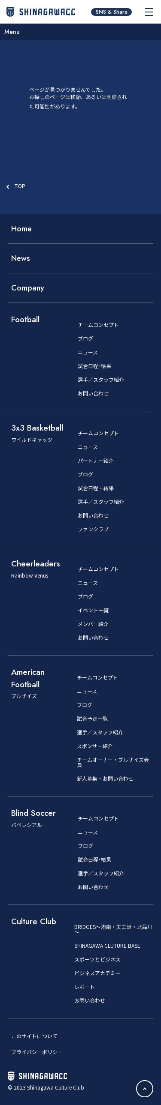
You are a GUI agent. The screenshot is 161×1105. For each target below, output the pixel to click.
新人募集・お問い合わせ (105, 778)
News (20, 258)
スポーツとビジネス (97, 959)
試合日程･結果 (94, 365)
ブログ (85, 338)
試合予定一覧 (92, 718)
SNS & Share (112, 12)
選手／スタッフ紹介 (101, 379)
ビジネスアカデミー (97, 973)
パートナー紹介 (96, 460)
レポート (84, 986)
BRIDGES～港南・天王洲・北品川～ (113, 929)
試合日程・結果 (96, 488)
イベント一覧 (93, 610)
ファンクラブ (93, 529)
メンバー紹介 (93, 623)
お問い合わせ (93, 393)
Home (21, 228)
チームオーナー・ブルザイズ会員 (113, 762)
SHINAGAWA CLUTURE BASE (107, 945)
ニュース (88, 352)
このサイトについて (34, 1035)
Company (27, 287)
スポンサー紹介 (95, 746)
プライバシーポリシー (37, 1051)
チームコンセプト (98, 324)
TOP (19, 185)
